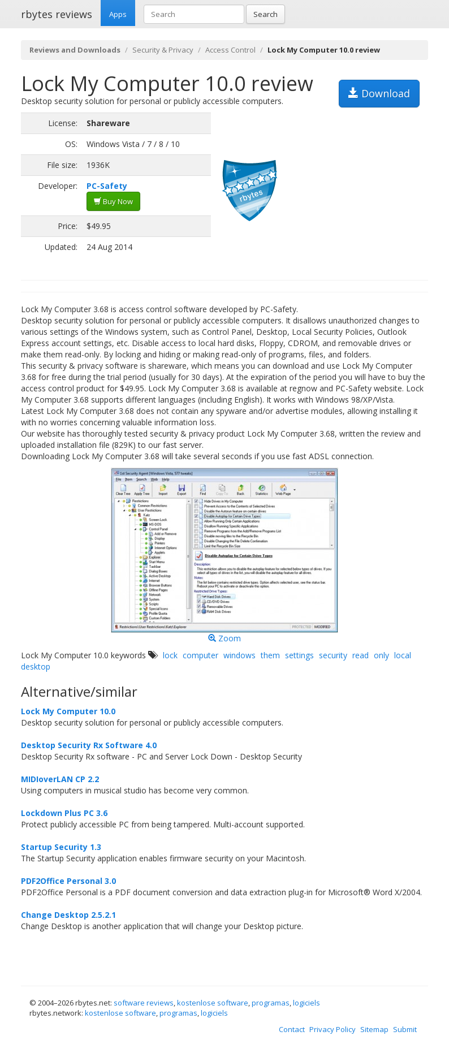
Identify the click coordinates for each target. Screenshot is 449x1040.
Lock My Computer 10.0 (68, 711)
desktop (35, 666)
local (402, 655)
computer (200, 655)
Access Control (230, 50)
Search (265, 14)
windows (239, 655)
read (360, 655)
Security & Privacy (162, 50)
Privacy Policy (332, 1029)
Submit (405, 1029)
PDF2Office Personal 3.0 (68, 880)
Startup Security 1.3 (61, 847)
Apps (118, 14)
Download (379, 93)
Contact (292, 1029)
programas (271, 1003)
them (270, 655)
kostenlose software (212, 1003)
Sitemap (374, 1029)
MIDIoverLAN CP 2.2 (60, 779)
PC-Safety (107, 185)
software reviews (144, 1003)
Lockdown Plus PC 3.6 (64, 813)
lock (170, 655)
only (381, 655)
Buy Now (113, 201)
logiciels (306, 1003)
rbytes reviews (56, 14)
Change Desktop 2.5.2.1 (68, 914)
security (333, 655)
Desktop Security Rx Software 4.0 (89, 745)
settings (299, 655)
